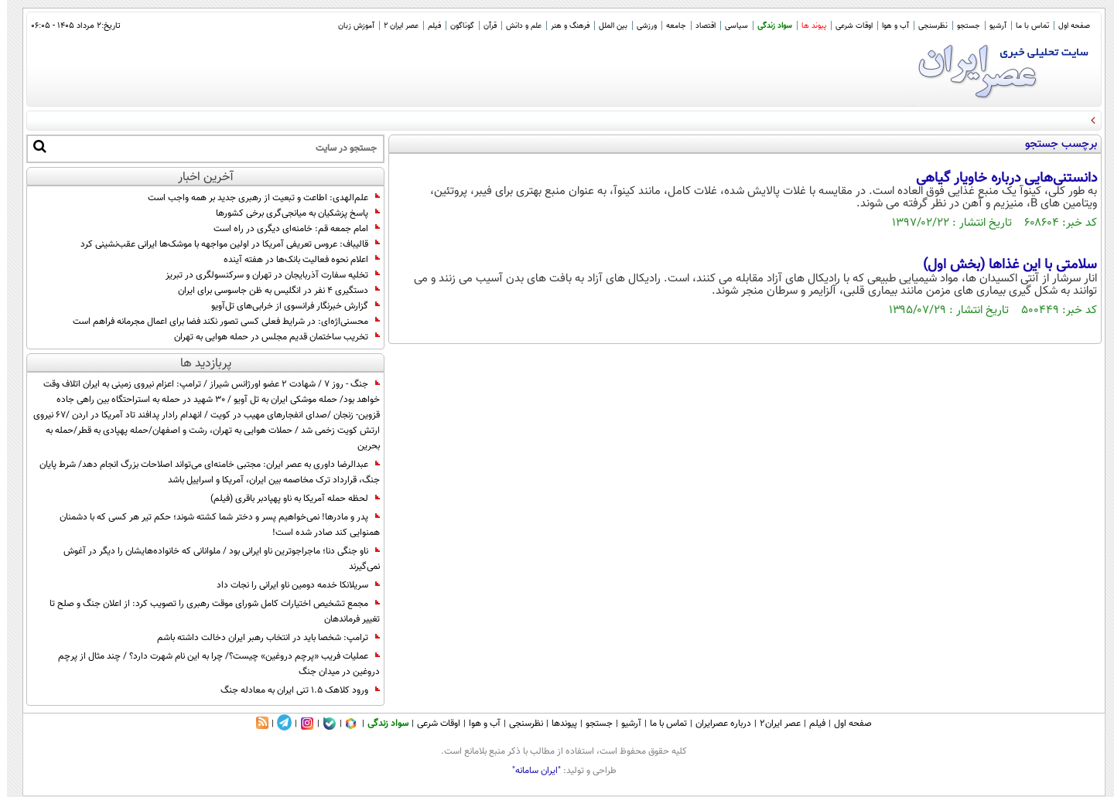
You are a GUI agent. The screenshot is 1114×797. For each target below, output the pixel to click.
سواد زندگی (767, 26)
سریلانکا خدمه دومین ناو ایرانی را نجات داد (291, 585)
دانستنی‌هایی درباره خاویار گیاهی (999, 178)
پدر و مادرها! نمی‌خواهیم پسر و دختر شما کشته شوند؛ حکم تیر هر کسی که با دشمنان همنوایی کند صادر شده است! (213, 525)
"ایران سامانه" (529, 771)
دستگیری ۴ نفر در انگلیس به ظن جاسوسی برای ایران (272, 291)
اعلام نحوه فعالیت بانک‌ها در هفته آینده (295, 260)
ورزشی (640, 26)
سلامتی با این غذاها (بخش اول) (1003, 265)
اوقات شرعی (847, 26)
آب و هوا (888, 26)
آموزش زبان (349, 26)
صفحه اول (1067, 26)
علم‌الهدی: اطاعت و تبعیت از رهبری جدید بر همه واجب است (257, 198)
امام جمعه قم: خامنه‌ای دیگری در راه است (290, 229)
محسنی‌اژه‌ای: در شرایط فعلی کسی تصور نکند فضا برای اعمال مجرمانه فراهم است (219, 322)
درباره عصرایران (716, 724)
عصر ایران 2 (394, 26)
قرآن (483, 26)
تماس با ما (1025, 26)
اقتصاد (699, 26)
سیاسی (729, 26)
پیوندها (557, 724)
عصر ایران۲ (773, 724)
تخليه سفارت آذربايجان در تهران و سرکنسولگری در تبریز (266, 275)
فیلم (427, 26)
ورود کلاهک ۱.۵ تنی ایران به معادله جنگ (293, 690)
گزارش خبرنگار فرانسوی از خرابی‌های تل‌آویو (288, 306)
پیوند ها (806, 26)
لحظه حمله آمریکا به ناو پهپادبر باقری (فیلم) (288, 499)
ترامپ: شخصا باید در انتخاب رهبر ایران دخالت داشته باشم (261, 638)
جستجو (961, 26)
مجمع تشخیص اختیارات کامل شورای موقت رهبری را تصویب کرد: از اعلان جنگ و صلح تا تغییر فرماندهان (208, 611)
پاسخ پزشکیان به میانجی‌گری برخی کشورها (291, 213)
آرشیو (991, 26)
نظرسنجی (926, 26)
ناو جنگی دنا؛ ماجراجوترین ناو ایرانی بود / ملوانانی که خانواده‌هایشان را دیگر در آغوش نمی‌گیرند (214, 559)
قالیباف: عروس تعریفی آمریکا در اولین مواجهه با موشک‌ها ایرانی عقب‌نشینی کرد (223, 244)
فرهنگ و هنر (563, 26)
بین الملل (606, 26)
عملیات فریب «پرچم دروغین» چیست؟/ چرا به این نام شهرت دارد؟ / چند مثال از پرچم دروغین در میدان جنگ (212, 664)
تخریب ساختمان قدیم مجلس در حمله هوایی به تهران (270, 337)
